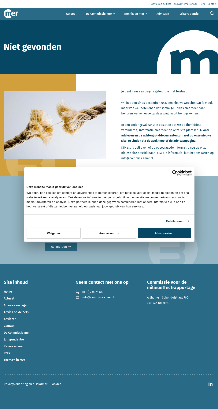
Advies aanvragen (16, 305)
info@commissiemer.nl (137, 158)
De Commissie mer (17, 332)
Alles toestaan (164, 233)
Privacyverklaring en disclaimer (25, 384)
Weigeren (53, 233)
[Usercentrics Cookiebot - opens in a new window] (175, 173)
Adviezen (10, 319)
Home (8, 291)
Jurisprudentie (14, 339)
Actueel (9, 298)
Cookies (55, 384)
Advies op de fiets (16, 312)
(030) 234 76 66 (89, 292)
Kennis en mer (14, 346)
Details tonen (175, 221)
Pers (7, 353)
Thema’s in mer (14, 360)
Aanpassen (109, 233)
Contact (9, 326)
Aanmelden (59, 246)
